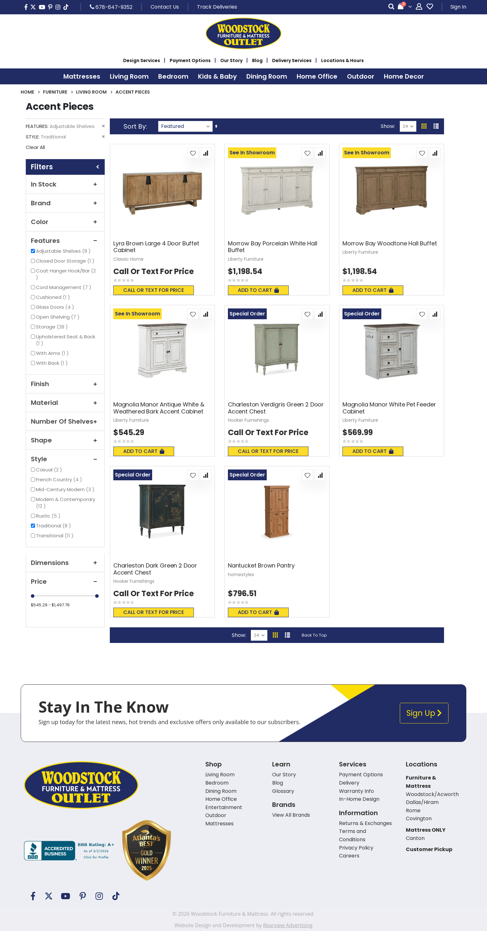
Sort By (135, 126)
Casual (50, 469)
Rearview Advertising (287, 925)
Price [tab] (65, 581)
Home (27, 92)
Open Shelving (58, 317)
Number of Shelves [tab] (65, 421)
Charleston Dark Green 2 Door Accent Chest (155, 569)
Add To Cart (258, 290)
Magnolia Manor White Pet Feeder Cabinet (389, 408)
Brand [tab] (65, 203)
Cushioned (54, 297)
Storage (52, 326)
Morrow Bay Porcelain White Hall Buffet (272, 247)
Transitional (55, 535)
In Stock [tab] (65, 184)
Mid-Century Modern (66, 489)
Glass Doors (56, 307)
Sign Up (424, 713)
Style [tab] (65, 459)
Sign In (458, 7)
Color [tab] (65, 221)
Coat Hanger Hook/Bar (66, 274)
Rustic (49, 515)
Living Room (91, 92)
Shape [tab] (65, 440)
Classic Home (128, 259)
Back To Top (314, 635)
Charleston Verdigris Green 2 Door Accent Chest (276, 408)
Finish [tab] (65, 383)
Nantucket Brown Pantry (261, 565)
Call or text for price (153, 290)
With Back (52, 363)
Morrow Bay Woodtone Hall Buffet (389, 243)
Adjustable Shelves (64, 251)
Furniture (55, 92)
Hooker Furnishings (248, 420)
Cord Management (64, 287)
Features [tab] (65, 240)
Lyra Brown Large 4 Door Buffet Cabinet (156, 247)
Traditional (54, 525)
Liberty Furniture (246, 259)
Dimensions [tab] (65, 562)
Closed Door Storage (66, 260)
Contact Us (165, 7)
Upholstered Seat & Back (65, 340)
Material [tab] (65, 402)
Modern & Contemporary (65, 502)
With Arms (53, 353)
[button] (193, 153)
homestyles (241, 574)
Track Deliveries (217, 7)
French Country (60, 479)
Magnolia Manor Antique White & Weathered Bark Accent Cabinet (158, 408)
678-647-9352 (111, 7)
